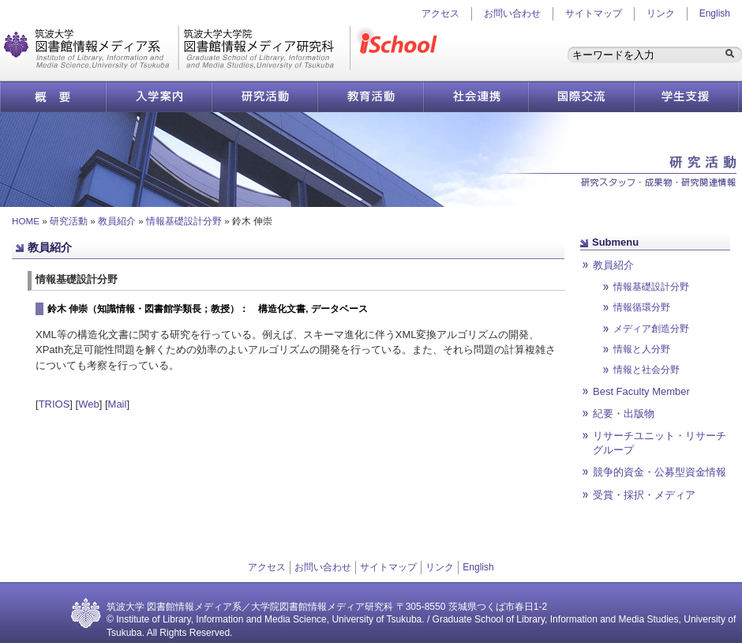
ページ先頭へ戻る (473, 515)
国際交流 (581, 96)
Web (88, 404)
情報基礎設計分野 (184, 221)
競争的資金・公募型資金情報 (659, 472)
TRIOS (54, 404)
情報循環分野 (641, 307)
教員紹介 (117, 221)
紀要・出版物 (623, 413)
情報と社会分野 (646, 369)
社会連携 (475, 96)
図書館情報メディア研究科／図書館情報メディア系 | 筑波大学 (177, 47)
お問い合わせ (512, 13)
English (714, 13)
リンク (660, 13)
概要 (53, 96)
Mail (117, 404)
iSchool (400, 47)
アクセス (267, 567)
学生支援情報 (687, 96)
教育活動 (370, 96)
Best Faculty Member (641, 391)
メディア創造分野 (651, 328)
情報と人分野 (641, 349)
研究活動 (264, 96)
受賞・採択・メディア (644, 495)
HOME (25, 221)
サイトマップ (593, 13)
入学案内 (159, 96)
